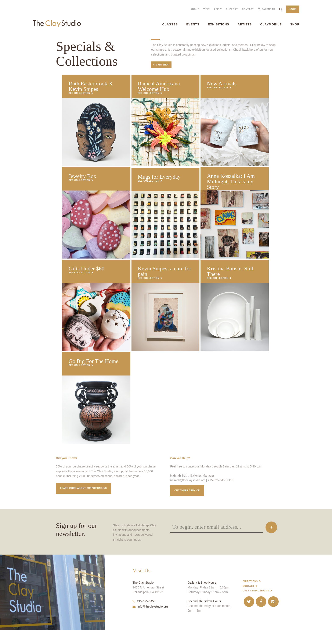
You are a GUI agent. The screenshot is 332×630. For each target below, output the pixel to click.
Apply (218, 9)
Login (293, 9)
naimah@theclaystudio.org (187, 480)
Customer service (187, 490)
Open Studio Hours (256, 591)
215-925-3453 (144, 601)
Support (232, 9)
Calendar (268, 9)
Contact (248, 9)
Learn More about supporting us (83, 488)
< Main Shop (161, 65)
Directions (250, 581)
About (195, 9)
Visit (206, 9)
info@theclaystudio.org (150, 606)
